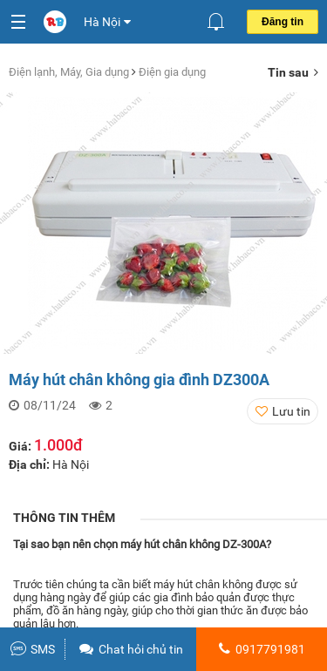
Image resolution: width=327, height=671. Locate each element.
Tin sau (293, 72)
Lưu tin (291, 411)
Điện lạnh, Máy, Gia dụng (70, 71)
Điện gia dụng (172, 71)
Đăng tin (282, 22)
